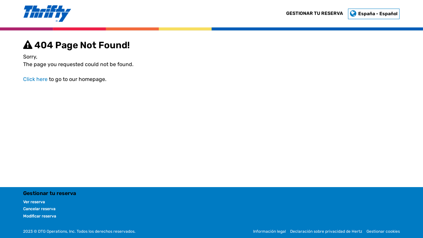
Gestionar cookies (383, 231)
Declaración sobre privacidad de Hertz (326, 231)
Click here (35, 79)
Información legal (269, 231)
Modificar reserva (39, 216)
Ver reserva (34, 202)
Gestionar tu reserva (314, 13)
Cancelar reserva (39, 209)
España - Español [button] (374, 14)
